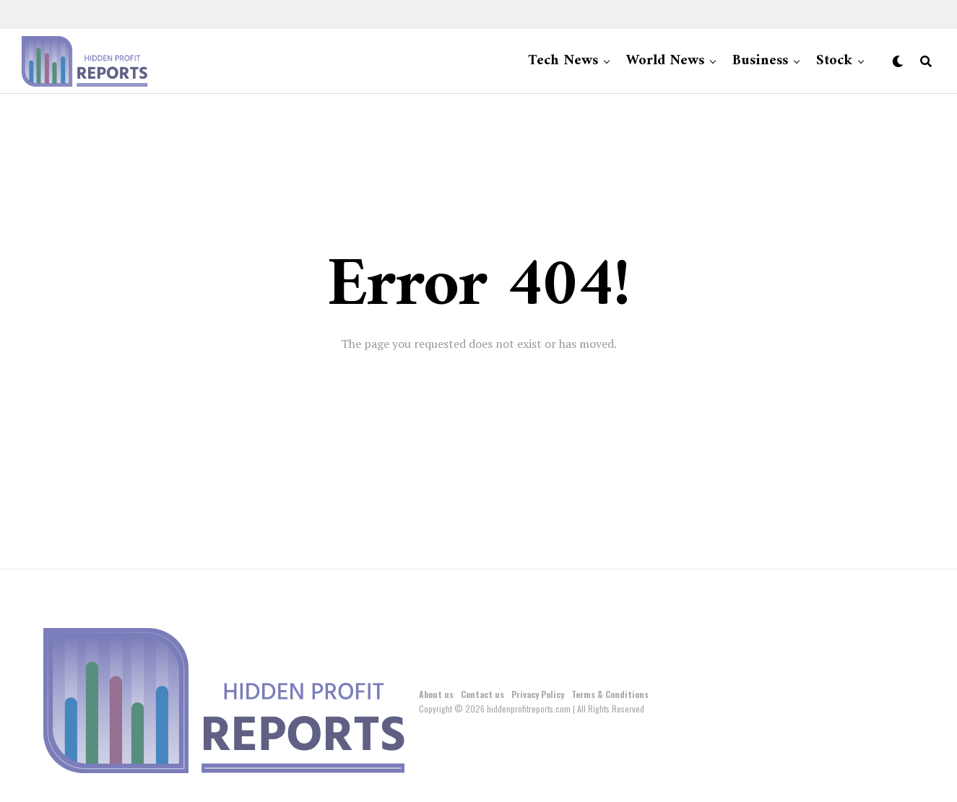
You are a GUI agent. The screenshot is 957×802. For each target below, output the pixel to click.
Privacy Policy (537, 694)
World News (665, 61)
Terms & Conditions (610, 694)
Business (760, 61)
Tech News (563, 61)
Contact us (482, 694)
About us (436, 694)
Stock (834, 61)
